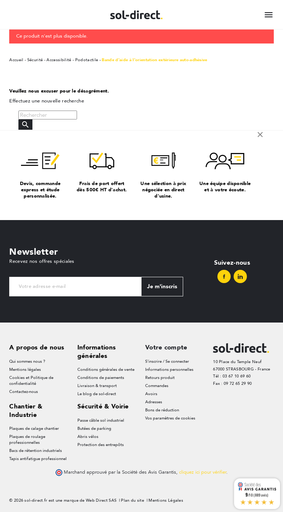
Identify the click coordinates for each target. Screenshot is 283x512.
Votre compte (166, 347)
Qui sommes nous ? (27, 361)
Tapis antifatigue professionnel (38, 458)
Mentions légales (25, 369)
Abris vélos (87, 436)
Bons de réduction (162, 410)
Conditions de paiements (100, 377)
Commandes (156, 385)
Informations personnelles (169, 369)
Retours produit (160, 377)
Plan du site (132, 500)
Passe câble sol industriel (100, 420)
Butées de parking (94, 428)
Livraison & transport (97, 385)
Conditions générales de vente (105, 369)
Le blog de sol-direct (96, 393)
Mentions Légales (166, 500)
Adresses (153, 402)
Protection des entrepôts (100, 444)
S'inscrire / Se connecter (167, 361)
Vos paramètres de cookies (170, 418)
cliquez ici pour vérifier (202, 472)
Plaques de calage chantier (34, 428)
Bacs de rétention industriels (35, 450)
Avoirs (151, 393)
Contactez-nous (23, 391)
